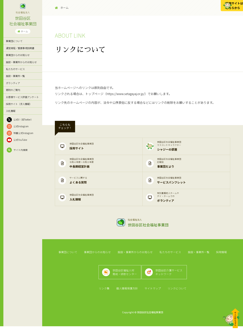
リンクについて (175, 295)
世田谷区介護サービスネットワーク (170, 276)
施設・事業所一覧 (15, 76)
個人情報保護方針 (127, 295)
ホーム (23, 31)
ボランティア (13, 83)
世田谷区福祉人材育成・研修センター (124, 276)
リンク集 (105, 295)
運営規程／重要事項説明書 (20, 48)
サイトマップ (152, 295)
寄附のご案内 (13, 90)
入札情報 (10, 111)
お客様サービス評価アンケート (22, 97)
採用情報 (219, 253)
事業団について (14, 41)
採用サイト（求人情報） (19, 104)
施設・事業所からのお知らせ (21, 62)
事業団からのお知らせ (18, 55)
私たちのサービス (15, 69)
